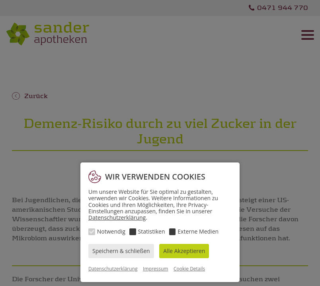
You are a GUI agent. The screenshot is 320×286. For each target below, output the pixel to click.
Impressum (155, 268)
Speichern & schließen (121, 251)
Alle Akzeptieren (184, 251)
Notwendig (111, 231)
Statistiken (151, 231)
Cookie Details (189, 268)
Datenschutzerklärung (117, 217)
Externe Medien (198, 231)
